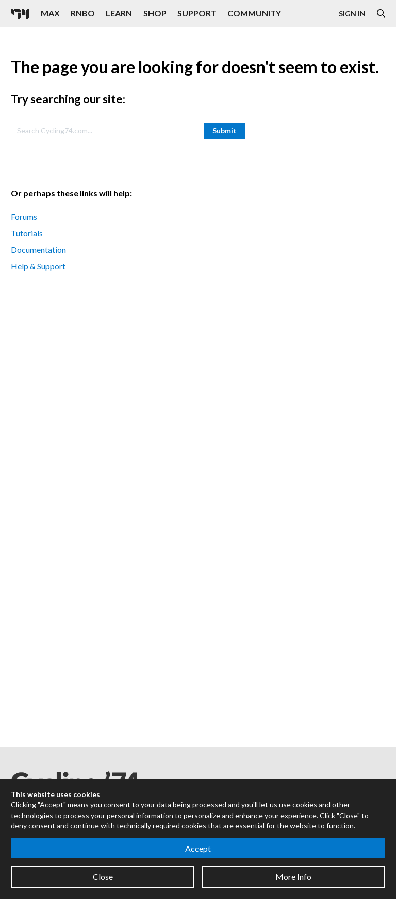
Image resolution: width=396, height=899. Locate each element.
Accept (198, 848)
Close (103, 876)
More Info (293, 876)
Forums (24, 216)
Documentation (38, 249)
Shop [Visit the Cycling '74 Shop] (155, 13)
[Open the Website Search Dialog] (381, 13)
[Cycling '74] (20, 14)
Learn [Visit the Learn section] (119, 13)
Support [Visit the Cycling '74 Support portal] (197, 13)
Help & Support (38, 266)
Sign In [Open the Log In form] (352, 13)
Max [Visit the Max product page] (50, 13)
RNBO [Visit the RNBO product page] (83, 13)
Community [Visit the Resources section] (254, 13)
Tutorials (27, 233)
